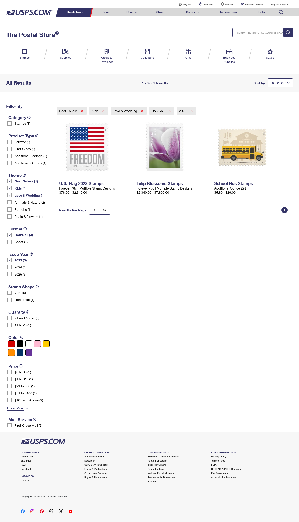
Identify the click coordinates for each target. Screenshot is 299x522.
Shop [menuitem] (160, 12)
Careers (25, 480)
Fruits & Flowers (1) (29, 216)
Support (229, 4)
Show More (15, 408)
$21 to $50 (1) (25, 386)
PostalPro (153, 481)
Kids (95, 111)
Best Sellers (68, 111)
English (183, 4)
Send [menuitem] (106, 12)
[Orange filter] (11, 352)
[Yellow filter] (46, 343)
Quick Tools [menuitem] (75, 12)
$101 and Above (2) (29, 400)
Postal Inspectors (157, 460)
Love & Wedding (125, 111)
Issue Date (278, 83)
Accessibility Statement (224, 477)
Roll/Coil (158, 111)
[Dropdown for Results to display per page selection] (99, 210)
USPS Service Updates (96, 464)
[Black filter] (20, 343)
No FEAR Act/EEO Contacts (226, 469)
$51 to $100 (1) (26, 393)
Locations (208, 4)
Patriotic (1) (23, 209)
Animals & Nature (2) (30, 202)
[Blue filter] (20, 352)
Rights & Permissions (95, 477)
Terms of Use (218, 460)
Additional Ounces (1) (30, 163)
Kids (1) (21, 188)
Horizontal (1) (24, 300)
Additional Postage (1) (31, 156)
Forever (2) (22, 142)
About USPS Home (94, 456)
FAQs (24, 464)
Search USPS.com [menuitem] (281, 12)
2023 (183, 111)
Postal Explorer (156, 469)
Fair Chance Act (219, 473)
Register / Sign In (279, 4)
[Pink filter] (37, 343)
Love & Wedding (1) (30, 195)
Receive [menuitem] (131, 12)
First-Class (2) (25, 149)
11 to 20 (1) (23, 325)
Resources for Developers (161, 477)
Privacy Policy (218, 456)
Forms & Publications (95, 469)
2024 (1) (20, 267)
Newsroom (90, 460)
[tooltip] (29, 117)
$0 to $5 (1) (23, 372)
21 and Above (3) (27, 318)
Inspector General (157, 464)
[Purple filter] (28, 352)
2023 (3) (21, 260)
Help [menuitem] (261, 12)
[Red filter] (11, 343)
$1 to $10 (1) (24, 379)
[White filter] (28, 343)
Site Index (26, 460)
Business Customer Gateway (163, 456)
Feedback (26, 469)
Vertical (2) (22, 292)
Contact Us (27, 456)
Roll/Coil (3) (24, 235)
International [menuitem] (229, 12)
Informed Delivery (254, 4)
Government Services (95, 473)
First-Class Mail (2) (28, 425)
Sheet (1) (21, 242)
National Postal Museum (161, 473)
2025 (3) (20, 274)
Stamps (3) (22, 123)
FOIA (213, 464)
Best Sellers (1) (26, 181)
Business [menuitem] (192, 12)
